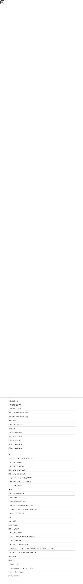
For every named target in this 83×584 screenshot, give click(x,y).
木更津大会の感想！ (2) (15, 424)
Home (10, 454)
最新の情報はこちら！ (16, 497)
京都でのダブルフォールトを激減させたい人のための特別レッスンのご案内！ (33, 548)
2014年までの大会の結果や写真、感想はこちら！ (24, 509)
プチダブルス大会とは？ (17, 466)
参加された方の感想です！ (18, 513)
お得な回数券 (12, 556)
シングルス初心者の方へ (16, 485)
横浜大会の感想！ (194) (15, 436)
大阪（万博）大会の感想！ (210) (18, 412)
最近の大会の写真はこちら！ (18, 501)
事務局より (12, 560)
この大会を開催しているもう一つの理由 (21, 568)
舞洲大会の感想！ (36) (15, 444)
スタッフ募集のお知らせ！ (18, 572)
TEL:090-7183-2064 (14, 576)
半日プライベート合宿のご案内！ (19, 544)
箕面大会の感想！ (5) (15, 440)
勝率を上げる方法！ (14, 529)
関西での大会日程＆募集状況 (17, 474)
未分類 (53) (12, 428)
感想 (10, 517)
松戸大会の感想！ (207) (15, 432)
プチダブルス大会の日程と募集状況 (20, 482)
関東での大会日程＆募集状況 (17, 470)
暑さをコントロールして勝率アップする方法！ (23, 552)
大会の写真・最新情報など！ (17, 493)
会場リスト (12, 489)
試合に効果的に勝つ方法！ (18, 540)
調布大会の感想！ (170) (15, 448)
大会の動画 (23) (13, 401)
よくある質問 (12, 521)
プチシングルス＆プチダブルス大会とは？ (21, 458)
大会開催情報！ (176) (15, 409)
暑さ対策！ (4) (13, 420)
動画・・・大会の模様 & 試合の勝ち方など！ (23, 536)
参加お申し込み (13, 525)
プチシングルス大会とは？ (18, 462)
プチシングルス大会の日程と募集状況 (21, 478)
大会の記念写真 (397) (15, 405)
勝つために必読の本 (16, 533)
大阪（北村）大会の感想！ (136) (18, 416)
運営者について (14, 564)
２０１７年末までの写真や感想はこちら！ (22, 505)
